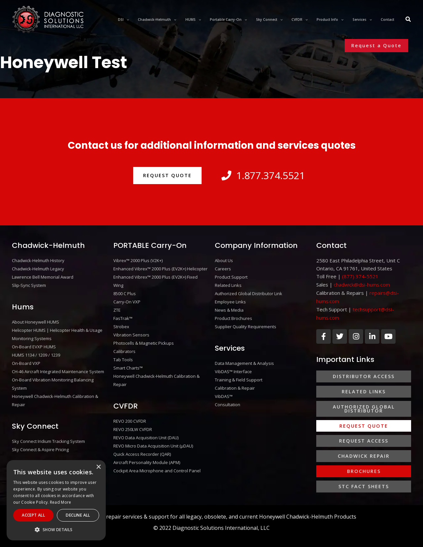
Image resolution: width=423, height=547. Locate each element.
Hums (23, 305)
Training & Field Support (238, 376)
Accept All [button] (33, 515)
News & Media (229, 308)
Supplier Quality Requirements (245, 324)
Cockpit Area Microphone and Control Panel (157, 463)
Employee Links (230, 300)
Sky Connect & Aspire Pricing (40, 444)
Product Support (231, 276)
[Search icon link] (408, 20)
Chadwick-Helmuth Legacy (38, 268)
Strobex (121, 324)
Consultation (227, 400)
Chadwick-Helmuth (48, 245)
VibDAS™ (224, 392)
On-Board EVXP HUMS (34, 344)
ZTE (117, 308)
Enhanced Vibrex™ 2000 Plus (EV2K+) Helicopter (160, 268)
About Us (224, 260)
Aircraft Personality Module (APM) (146, 455)
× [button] (98, 467)
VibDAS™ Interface (233, 368)
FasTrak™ (123, 316)
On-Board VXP (26, 360)
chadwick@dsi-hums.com (362, 284)
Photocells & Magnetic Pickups (143, 340)
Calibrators (124, 348)
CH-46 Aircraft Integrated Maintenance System (58, 368)
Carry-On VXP (126, 300)
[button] (376, 45)
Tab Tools (123, 356)
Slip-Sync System (29, 284)
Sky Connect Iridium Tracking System (48, 436)
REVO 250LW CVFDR (132, 424)
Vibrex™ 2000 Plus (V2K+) (138, 260)
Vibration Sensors (131, 332)
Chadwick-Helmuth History (38, 260)
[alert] (56, 500)
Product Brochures (233, 316)
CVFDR (125, 401)
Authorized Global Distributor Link (248, 292)
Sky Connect (35, 421)
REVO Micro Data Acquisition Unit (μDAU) (153, 440)
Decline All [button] (78, 515)
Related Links (228, 284)
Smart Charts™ (128, 364)
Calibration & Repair (235, 384)
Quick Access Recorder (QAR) (142, 447)
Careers (223, 268)
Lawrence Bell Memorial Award (42, 276)
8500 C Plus (124, 292)
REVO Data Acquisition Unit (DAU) (145, 432)
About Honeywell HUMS (35, 321)
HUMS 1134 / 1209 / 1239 (36, 352)
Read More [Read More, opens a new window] (60, 502)
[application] (144, 19)
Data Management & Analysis (244, 360)
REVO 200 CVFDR (129, 416)
